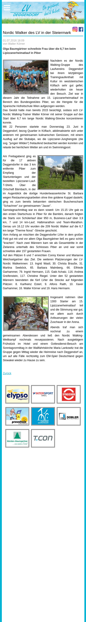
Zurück (7, 373)
